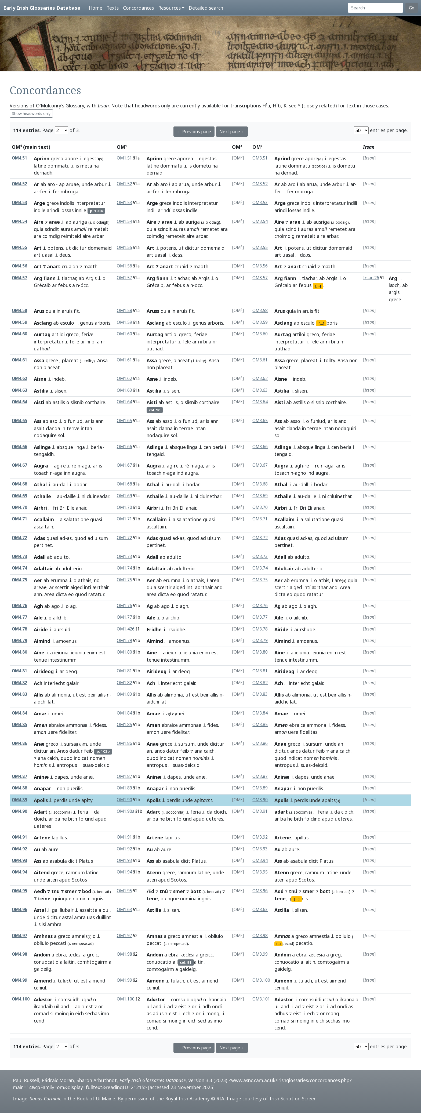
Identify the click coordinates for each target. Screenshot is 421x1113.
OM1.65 (124, 420)
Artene (42, 837)
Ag (150, 606)
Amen (153, 725)
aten (152, 879)
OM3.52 (260, 184)
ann (100, 421)
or (100, 1006)
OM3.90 (260, 800)
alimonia (61, 694)
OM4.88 (19, 788)
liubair (67, 910)
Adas (39, 538)
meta (86, 165)
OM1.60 (124, 334)
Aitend (42, 872)
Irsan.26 (371, 278)
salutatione (317, 519)
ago (55, 606)
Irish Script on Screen (293, 1098)
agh (299, 465)
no (97, 580)
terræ (73, 428)
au (55, 484)
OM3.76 (260, 605)
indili (152, 210)
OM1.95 (124, 891)
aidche (281, 701)
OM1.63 (124, 390)
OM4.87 (19, 776)
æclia (317, 954)
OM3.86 (260, 743)
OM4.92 (19, 849)
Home (95, 8)
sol (61, 435)
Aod (279, 891)
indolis (67, 203)
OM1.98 (124, 954)
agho (300, 473)
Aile (38, 617)
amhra (54, 924)
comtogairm (160, 969)
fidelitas (308, 732)
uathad (155, 348)
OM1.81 (124, 671)
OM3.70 (260, 507)
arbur (100, 184)
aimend (97, 980)
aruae (72, 184)
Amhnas (43, 936)
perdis (60, 800)
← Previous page (194, 132)
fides (212, 725)
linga (79, 447)
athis (323, 580)
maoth (201, 266)
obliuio (41, 943)
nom (311, 758)
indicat (81, 758)
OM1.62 (124, 378)
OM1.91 (124, 837)
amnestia (192, 936)
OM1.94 (124, 872)
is (77, 165)
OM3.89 (260, 788)
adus (158, 1013)
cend (39, 1020)
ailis (101, 694)
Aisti (39, 402)
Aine (152, 652)
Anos (62, 751)
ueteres (42, 826)
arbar (97, 236)
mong (212, 1013)
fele (186, 341)
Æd (150, 891)
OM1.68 (124, 484)
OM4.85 (19, 724)
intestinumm (62, 660)
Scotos (79, 879)
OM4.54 (19, 221)
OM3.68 (260, 484)
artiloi (58, 334)
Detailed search (206, 8)
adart (281, 812)
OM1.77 (124, 617)
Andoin (42, 954)
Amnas (154, 936)
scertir (62, 587)
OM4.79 (19, 640)
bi (94, 341)
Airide (41, 629)
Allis (38, 694)
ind (180, 473)
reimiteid (71, 236)
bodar (80, 484)
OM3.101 (261, 999)
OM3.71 (260, 519)
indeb (58, 379)
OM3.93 (260, 849)
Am (40, 725)
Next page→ (231, 132)
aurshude (304, 629)
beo (100, 891)
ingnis (96, 898)
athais (84, 580)
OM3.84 (260, 713)
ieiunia (61, 652)
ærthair (100, 587)
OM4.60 (19, 334)
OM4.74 (19, 568)
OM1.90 (124, 800)
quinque (62, 898)
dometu (202, 165)
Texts (113, 8)
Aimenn (156, 980)
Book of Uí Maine (96, 1098)
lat (51, 701)
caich (52, 758)
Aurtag (42, 334)
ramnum (75, 872)
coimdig (51, 236)
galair (72, 683)
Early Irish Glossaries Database (41, 7)
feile (74, 341)
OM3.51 (260, 158)
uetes (343, 818)
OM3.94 (260, 860)
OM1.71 (124, 519)
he (64, 818)
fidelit (180, 732)
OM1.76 (124, 605)
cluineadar (98, 496)
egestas (207, 158)
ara (37, 236)
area (40, 587)
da (97, 812)
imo (105, 1013)
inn (67, 473)
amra (80, 917)
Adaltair (43, 568)
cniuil (281, 987)
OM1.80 (124, 652)
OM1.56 (124, 266)
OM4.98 (19, 954)
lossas (67, 210)
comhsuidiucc (316, 999)
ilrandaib (43, 1006)
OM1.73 (124, 556)
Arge (39, 203)
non (38, 367)
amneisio (84, 936)
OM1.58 (124, 310)
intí (306, 587)
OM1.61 (124, 360)
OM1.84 (124, 713)
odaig (214, 222)
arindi (53, 210)
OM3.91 (260, 811)
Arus (39, 311)
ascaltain (43, 526)
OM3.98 (260, 935)
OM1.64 (124, 402)
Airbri (40, 508)
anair (81, 508)
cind (89, 818)
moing (62, 1013)
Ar (36, 184)
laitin (69, 962)
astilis (59, 402)
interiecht (54, 683)
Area (49, 594)
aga (86, 465)
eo (71, 594)
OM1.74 (124, 568)
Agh (38, 606)
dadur (76, 751)
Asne (152, 379)
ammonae (190, 725)
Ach (38, 683)
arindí (164, 210)
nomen (97, 758)
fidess (99, 725)
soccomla (174, 812)
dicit (73, 861)
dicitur (79, 248)
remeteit (175, 236)
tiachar (68, 278)
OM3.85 (260, 724)
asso (167, 421)
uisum (101, 538)
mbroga (69, 191)
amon (153, 732)
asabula (58, 861)
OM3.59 (260, 322)
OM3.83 (260, 694)
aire (86, 236)
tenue (40, 660)
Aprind (282, 158)
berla (96, 447)
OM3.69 (260, 496)
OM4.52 (19, 184)
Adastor (283, 999)
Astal (40, 910)
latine (40, 165)
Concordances (138, 8)
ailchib (60, 617)
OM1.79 (124, 640)
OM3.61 (260, 360)
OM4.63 (19, 390)
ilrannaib (217, 999)
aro (51, 184)
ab (43, 184)
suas (88, 765)
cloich (40, 818)
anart (294, 266)
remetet (210, 229)
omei (57, 713)
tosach (41, 473)
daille (70, 496)
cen (207, 447)
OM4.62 (19, 378)
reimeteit (98, 229)
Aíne (39, 652)
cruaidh (70, 266)
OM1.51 (124, 158)
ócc (84, 285)
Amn (282, 936)
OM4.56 (19, 266)
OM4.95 (19, 891)
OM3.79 (260, 640)
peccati (58, 943)
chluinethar (339, 496)
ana (42, 758)
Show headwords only (31, 113)
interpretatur (90, 203)
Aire (279, 222)
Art (38, 248)
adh (206, 1006)
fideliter (67, 732)
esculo (67, 323)
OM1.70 (124, 507)
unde (87, 184)
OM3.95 (260, 872)
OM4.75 (19, 580)
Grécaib (42, 285)
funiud (75, 421)
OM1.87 (124, 776)
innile (80, 210)
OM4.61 (19, 360)
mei (180, 713)
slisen (60, 390)
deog (71, 671)
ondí (217, 1006)
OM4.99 (19, 980)
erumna (59, 580)
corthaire (95, 402)
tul (64, 980)
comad (41, 1013)
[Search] (375, 8)
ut (68, 248)
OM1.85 (124, 724)
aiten (52, 879)
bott (195, 891)
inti (87, 587)
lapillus (59, 837)
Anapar (42, 788)
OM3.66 (260, 446)
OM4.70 (19, 507)
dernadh (43, 172)
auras (66, 229)
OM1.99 (124, 980)
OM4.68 (19, 484)
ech (186, 1013)
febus (64, 285)
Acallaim (44, 519)
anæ (88, 777)
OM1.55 (124, 247)
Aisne (40, 379)
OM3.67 (260, 465)
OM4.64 (19, 402)
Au (37, 849)
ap (62, 184)
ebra (61, 954)
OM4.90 (19, 811)
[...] (318, 285)
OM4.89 (19, 800)
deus (64, 255)
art (37, 255)
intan (86, 428)
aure (53, 849)
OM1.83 (124, 694)
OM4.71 (19, 519)
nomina (81, 898)
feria (83, 812)
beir (92, 694)
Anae (153, 744)
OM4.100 (21, 999)
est (102, 652)
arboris (102, 323)
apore (71, 158)
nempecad (177, 943)
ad (62, 538)
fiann (290, 278)
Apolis (41, 800)
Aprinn (41, 158)
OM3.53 (260, 202)
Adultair (284, 568)
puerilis (74, 788)
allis (214, 694)
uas (91, 917)
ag (57, 465)
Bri (62, 508)
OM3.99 (260, 954)
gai (55, 910)
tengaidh (44, 454)
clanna (166, 428)
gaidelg (187, 969)
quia (38, 229)
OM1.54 (124, 221)
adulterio (71, 568)
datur (172, 751)
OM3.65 (260, 420)
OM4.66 (19, 446)
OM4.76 (19, 605)
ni (88, 341)
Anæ (39, 744)
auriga (80, 222)
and (342, 421)
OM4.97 (19, 935)
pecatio (304, 943)
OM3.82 (260, 683)
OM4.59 (19, 322)
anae (329, 777)
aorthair (204, 587)
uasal (47, 255)
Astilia (41, 390)
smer (71, 891)
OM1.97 (124, 935)
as (69, 538)
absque (65, 447)
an (52, 751)
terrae (186, 428)
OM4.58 (19, 310)
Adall (40, 557)
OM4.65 (19, 420)
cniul (40, 987)
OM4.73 (19, 556)
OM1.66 (124, 446)
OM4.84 (19, 713)
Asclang (43, 323)
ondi (342, 1006)
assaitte (88, 910)
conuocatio (46, 962)
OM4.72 (19, 538)
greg (335, 954)
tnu (55, 891)
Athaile (42, 496)
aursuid (62, 629)
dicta (61, 594)
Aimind (42, 641)
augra (78, 473)
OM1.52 (124, 184)
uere (53, 732)
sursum (186, 744)
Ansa (102, 360)
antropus (67, 765)
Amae (153, 713)
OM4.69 (19, 496)
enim (91, 652)
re (63, 465)
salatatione (76, 519)
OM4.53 (19, 202)
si (51, 1013)
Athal (40, 484)
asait (39, 428)
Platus (86, 861)
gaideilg (42, 969)
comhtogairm (92, 962)
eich (79, 1013)
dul (106, 910)
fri (55, 508)
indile (39, 210)
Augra (41, 465)
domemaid (100, 248)
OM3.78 (260, 629)
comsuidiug (186, 999)
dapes (61, 777)
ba (57, 818)
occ (198, 285)
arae (294, 222)
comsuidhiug (75, 999)
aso (53, 421)
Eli (182, 508)
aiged (76, 587)
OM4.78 (19, 629)
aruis (67, 311)
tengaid (155, 454)
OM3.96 (260, 891)
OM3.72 (260, 538)
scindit (52, 229)
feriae (200, 334)
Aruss (153, 311)
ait (107, 891)
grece (170, 158)
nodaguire (45, 435)
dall (64, 484)
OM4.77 (19, 617)
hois (42, 765)
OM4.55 (19, 247)
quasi (96, 519)
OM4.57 (19, 278)
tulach (177, 980)
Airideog (44, 671)
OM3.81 (260, 671)
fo (81, 818)
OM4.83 (19, 694)
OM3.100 (261, 980)
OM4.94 (19, 872)
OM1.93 (124, 860)
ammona (316, 725)
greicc (206, 954)
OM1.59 (124, 322)
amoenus (66, 641)
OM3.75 (260, 580)
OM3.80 (260, 652)
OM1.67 (124, 465)
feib (88, 751)
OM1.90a (125, 811)
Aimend (43, 980)
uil (56, 1006)
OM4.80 (19, 652)
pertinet (43, 545)
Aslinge (42, 447)
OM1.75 (124, 580)
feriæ (87, 334)
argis (394, 292)
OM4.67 (19, 465)
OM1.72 (124, 538)
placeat (70, 360)
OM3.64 (260, 402)
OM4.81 (19, 671)
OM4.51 (19, 158)
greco (57, 158)
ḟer (168, 191)
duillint (103, 917)
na (96, 165)
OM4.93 (19, 860)
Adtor (43, 999)
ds (177, 255)
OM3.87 (260, 776)
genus (86, 323)
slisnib (77, 402)
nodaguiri (345, 428)
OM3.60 (260, 334)
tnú (163, 891)
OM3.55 (260, 247)
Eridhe (154, 629)
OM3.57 (260, 278)
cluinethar (210, 496)
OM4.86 (19, 743)
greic (92, 954)
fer (43, 191)
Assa (39, 360)
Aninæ (41, 777)
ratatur (96, 594)
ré (186, 465)
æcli (187, 954)
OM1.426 (126, 629)
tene (152, 898)
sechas (92, 1013)
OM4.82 (19, 683)
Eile (70, 508)
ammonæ (76, 725)
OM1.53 (124, 202)
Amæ (40, 713)
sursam (75, 744)
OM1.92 (124, 849)
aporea (185, 158)
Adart (41, 812)
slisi (42, 924)
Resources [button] (169, 8)
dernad (154, 172)
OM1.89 (124, 788)
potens (55, 248)
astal (67, 917)
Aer (38, 580)
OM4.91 (19, 837)
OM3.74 (260, 568)
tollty (200, 360)
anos (159, 751)
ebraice (57, 725)
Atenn (154, 872)
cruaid (181, 266)
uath (42, 348)
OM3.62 (260, 378)
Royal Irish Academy (187, 1098)
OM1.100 (126, 999)
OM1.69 (124, 496)
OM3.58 (260, 310)
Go (411, 8)
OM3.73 (260, 556)
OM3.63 (260, 390)
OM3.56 (260, 266)
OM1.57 (124, 278)
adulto (61, 557)
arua (184, 184)
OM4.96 (19, 909)
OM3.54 (260, 221)
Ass (37, 421)
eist (182, 1006)
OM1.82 (124, 683)
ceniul (153, 987)
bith (72, 818)
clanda (53, 428)
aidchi (40, 701)
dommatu (59, 165)
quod (80, 538)
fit (76, 311)
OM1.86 (124, 743)
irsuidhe (176, 629)
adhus (281, 1013)
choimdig (284, 236)
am (80, 229)
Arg (278, 278)
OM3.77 (260, 617)
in (58, 311)
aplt (203, 800)
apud (101, 818)
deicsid (102, 765)
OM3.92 (260, 837)
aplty (86, 800)
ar (36, 191)
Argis (91, 278)
